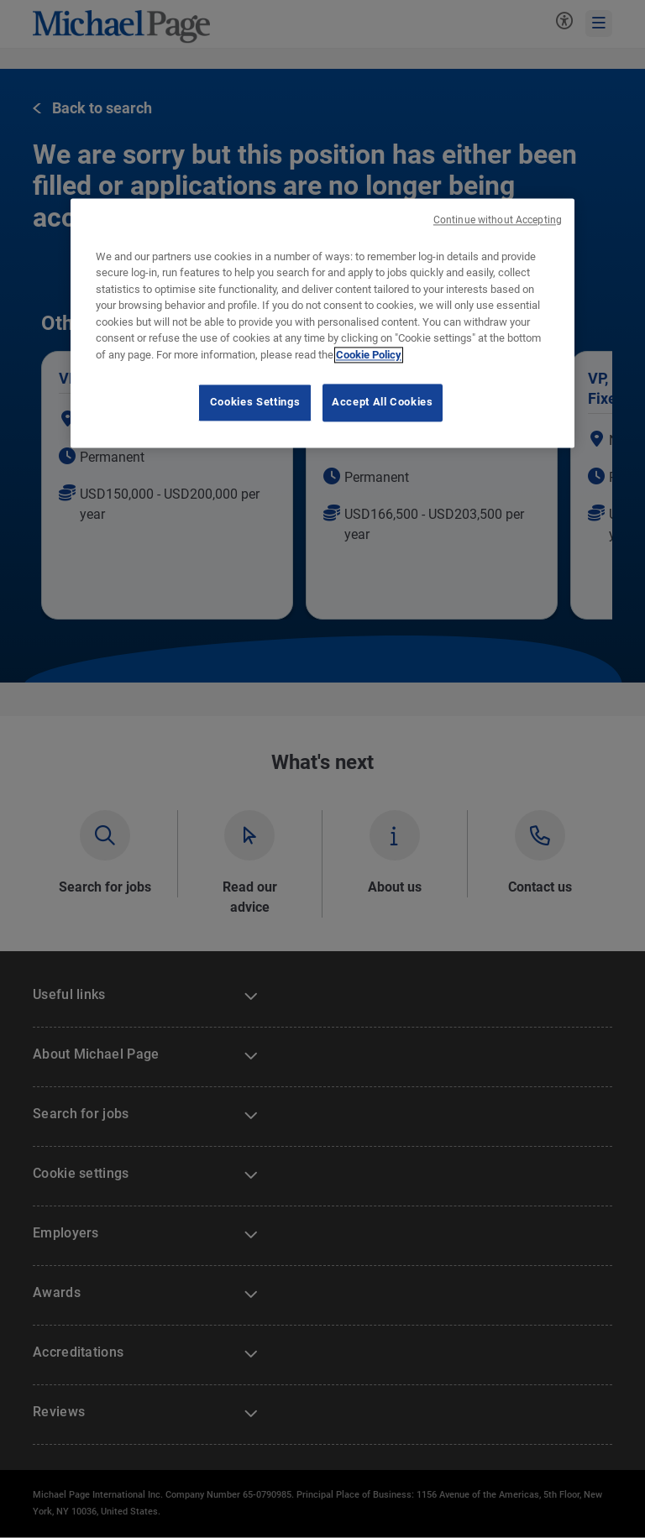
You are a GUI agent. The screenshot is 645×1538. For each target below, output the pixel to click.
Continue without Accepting (497, 220)
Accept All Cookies (382, 402)
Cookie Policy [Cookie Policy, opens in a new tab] (368, 354)
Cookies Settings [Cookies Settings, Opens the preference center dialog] (255, 402)
